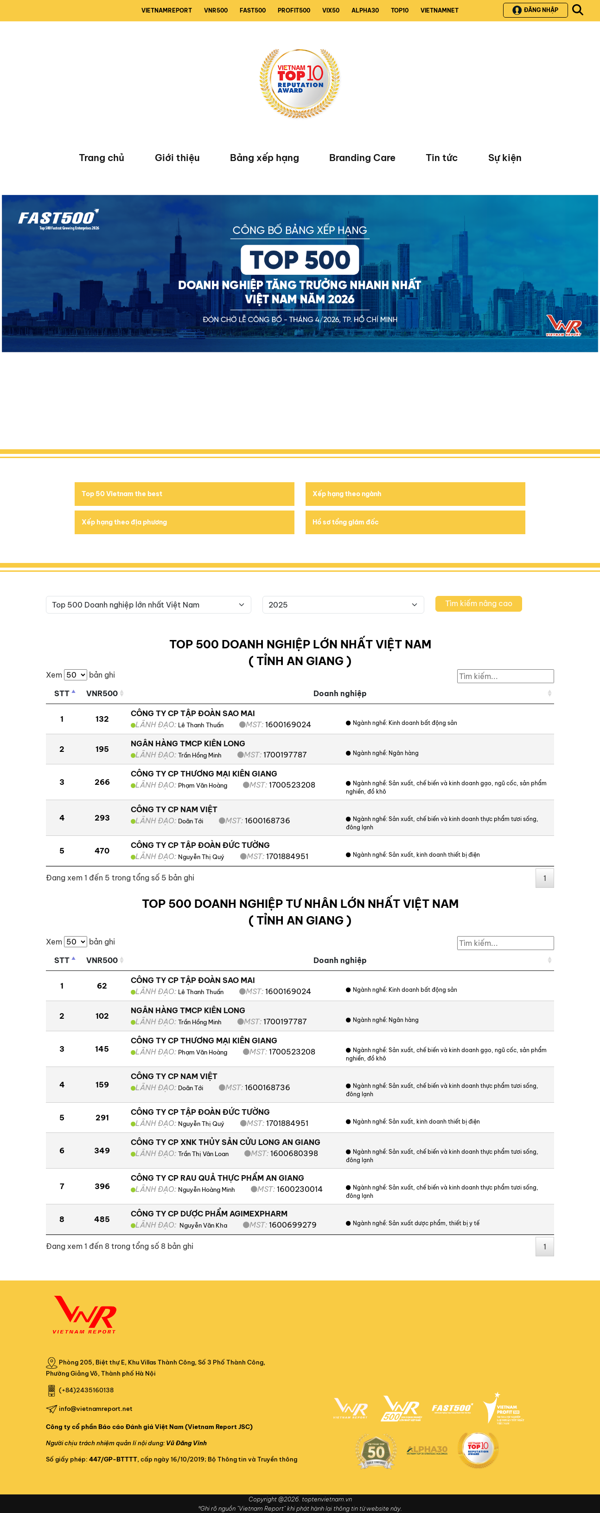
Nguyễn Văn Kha (202, 1225)
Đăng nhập (535, 10)
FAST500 (253, 10)
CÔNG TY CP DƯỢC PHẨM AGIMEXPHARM (209, 1213)
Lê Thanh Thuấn (200, 725)
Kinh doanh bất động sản (423, 722)
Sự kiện (505, 157)
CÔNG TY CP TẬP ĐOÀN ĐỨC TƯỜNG (200, 845)
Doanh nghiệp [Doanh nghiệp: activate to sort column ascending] (340, 693)
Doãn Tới (190, 821)
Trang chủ (101, 157)
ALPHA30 (365, 10)
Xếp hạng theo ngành (347, 494)
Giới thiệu (177, 157)
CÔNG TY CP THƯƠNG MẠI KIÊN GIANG (204, 773)
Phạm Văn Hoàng (202, 785)
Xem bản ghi (80, 674)
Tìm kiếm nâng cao (478, 603)
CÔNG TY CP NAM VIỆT (174, 809)
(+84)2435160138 (86, 1390)
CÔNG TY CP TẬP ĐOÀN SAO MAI (193, 713)
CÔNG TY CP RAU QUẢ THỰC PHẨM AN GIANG (217, 1178)
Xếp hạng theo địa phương (124, 522)
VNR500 (216, 10)
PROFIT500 (294, 10)
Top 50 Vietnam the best (122, 494)
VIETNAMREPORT (166, 10)
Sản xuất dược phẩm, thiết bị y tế (434, 1223)
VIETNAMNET (440, 10)
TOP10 (400, 10)
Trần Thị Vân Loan (203, 1153)
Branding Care (362, 157)
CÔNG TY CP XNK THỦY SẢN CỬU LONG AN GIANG (225, 1142)
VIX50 (330, 10)
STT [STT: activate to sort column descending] (62, 693)
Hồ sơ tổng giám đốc (346, 522)
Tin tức (442, 157)
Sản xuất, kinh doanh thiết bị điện (434, 854)
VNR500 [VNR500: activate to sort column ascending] (102, 693)
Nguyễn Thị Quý (201, 856)
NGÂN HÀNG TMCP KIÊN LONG (188, 743)
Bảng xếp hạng (264, 157)
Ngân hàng (404, 753)
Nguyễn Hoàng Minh (206, 1189)
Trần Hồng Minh (200, 755)
